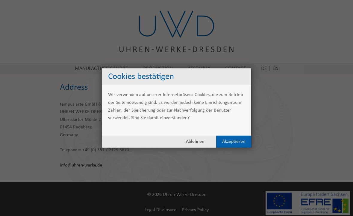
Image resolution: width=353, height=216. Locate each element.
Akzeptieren (233, 141)
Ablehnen (195, 141)
